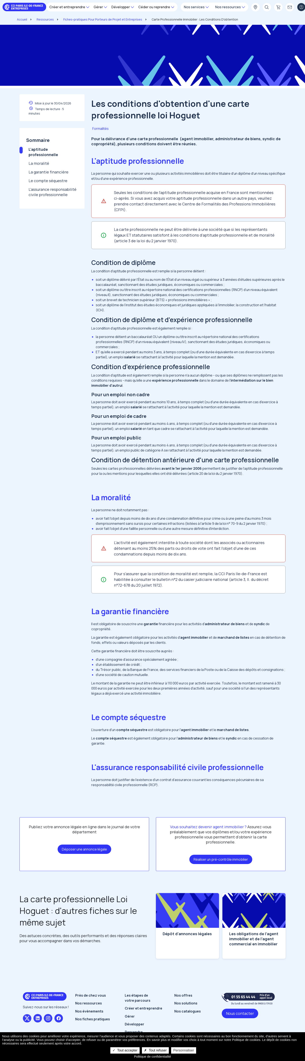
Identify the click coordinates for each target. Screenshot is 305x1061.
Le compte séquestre (48, 180)
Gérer (130, 1016)
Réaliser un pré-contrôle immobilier (221, 859)
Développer (134, 1024)
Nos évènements (89, 1011)
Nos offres (183, 995)
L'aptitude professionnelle (43, 152)
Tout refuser (155, 1050)
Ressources (45, 19)
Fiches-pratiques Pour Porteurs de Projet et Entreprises (102, 19)
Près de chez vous (90, 995)
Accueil (22, 19)
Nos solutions (185, 1003)
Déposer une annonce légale (84, 849)
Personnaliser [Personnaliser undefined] (183, 1050)
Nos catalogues (187, 1011)
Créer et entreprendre (143, 1008)
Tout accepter (124, 1050)
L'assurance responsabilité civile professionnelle (52, 192)
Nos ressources (88, 1003)
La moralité (39, 163)
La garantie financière (48, 172)
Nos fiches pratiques (92, 1019)
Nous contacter (240, 1013)
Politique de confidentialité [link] (152, 1056)
